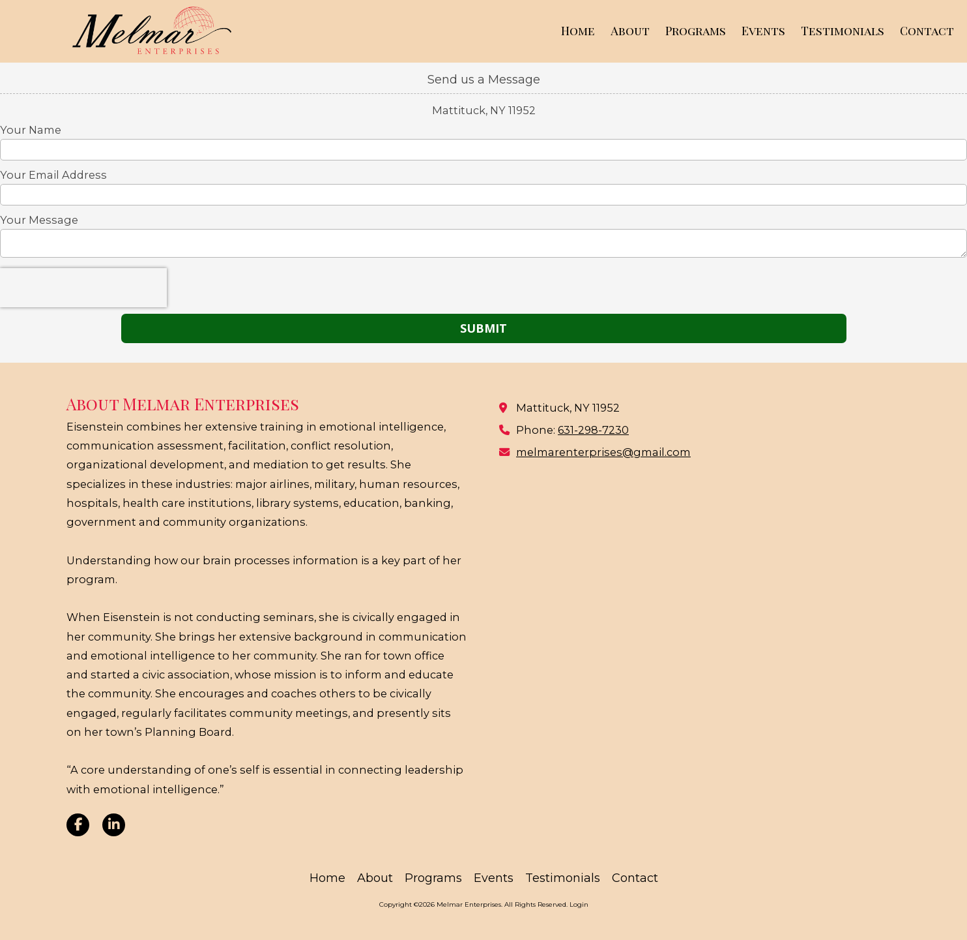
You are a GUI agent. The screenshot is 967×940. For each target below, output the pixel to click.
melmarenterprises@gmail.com (603, 452)
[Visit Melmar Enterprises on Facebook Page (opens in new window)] (77, 824)
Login (579, 904)
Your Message (39, 219)
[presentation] (83, 287)
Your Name (30, 129)
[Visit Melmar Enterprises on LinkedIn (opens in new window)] (113, 824)
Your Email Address (53, 174)
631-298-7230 (593, 429)
